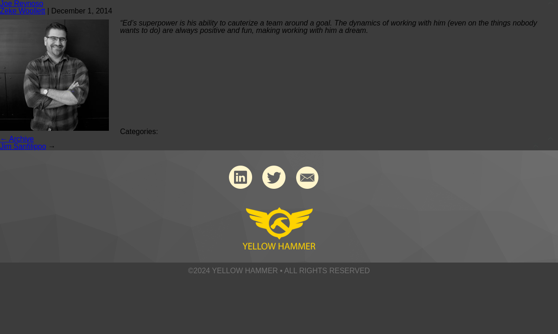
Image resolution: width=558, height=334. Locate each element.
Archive (17, 139)
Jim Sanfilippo (23, 146)
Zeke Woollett (22, 11)
